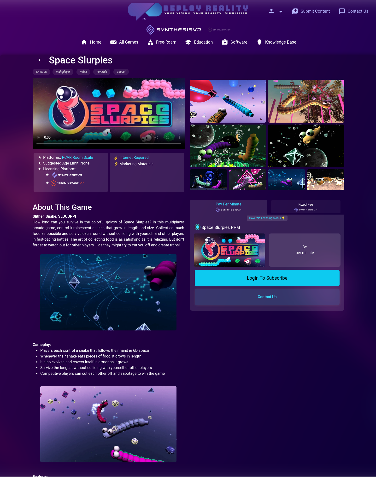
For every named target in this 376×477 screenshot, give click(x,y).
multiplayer (63, 72)
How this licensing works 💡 (267, 218)
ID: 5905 (41, 72)
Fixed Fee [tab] (305, 207)
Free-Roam (161, 42)
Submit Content (311, 11)
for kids (102, 72)
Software (234, 42)
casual (121, 72)
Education (199, 42)
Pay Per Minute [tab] (228, 207)
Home (91, 42)
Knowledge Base (276, 42)
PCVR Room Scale (77, 157)
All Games (124, 42)
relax (83, 72)
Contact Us (353, 11)
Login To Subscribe (267, 278)
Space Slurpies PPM (220, 227)
